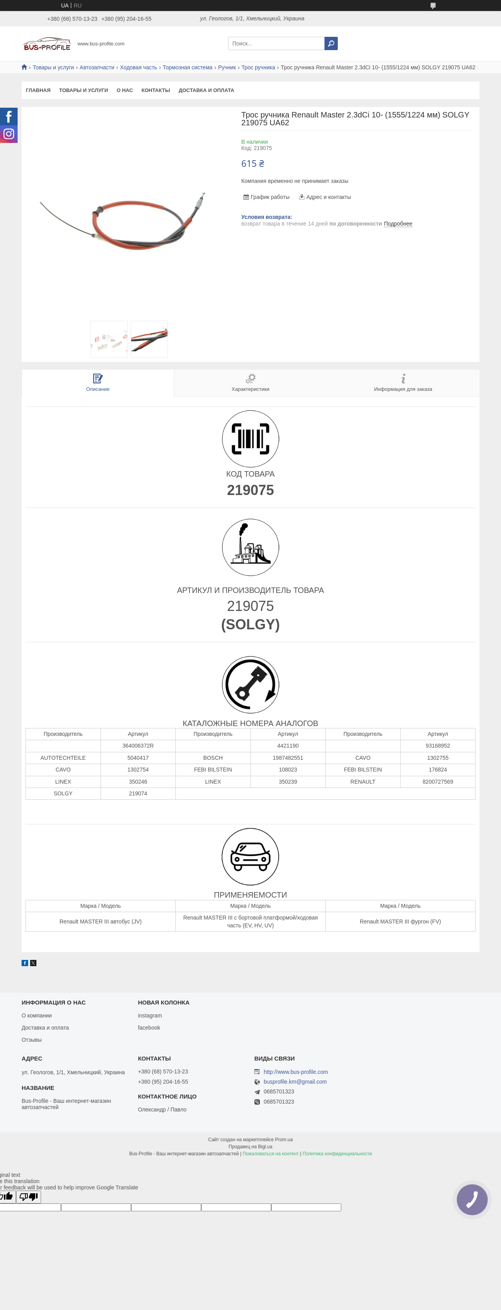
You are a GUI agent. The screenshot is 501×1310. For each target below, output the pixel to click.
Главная (38, 90)
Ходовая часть (138, 67)
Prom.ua (284, 1139)
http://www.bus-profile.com (296, 1072)
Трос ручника (258, 67)
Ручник (227, 67)
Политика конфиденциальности (337, 1153)
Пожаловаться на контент (271, 1153)
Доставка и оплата (206, 90)
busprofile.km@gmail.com (295, 1082)
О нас (125, 90)
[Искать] (331, 43)
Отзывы (31, 1040)
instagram (150, 1015)
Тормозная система (188, 67)
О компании (37, 1015)
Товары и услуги (53, 67)
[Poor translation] (28, 1197)
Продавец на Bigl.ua (250, 1146)
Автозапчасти (97, 67)
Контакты (156, 90)
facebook (149, 1028)
